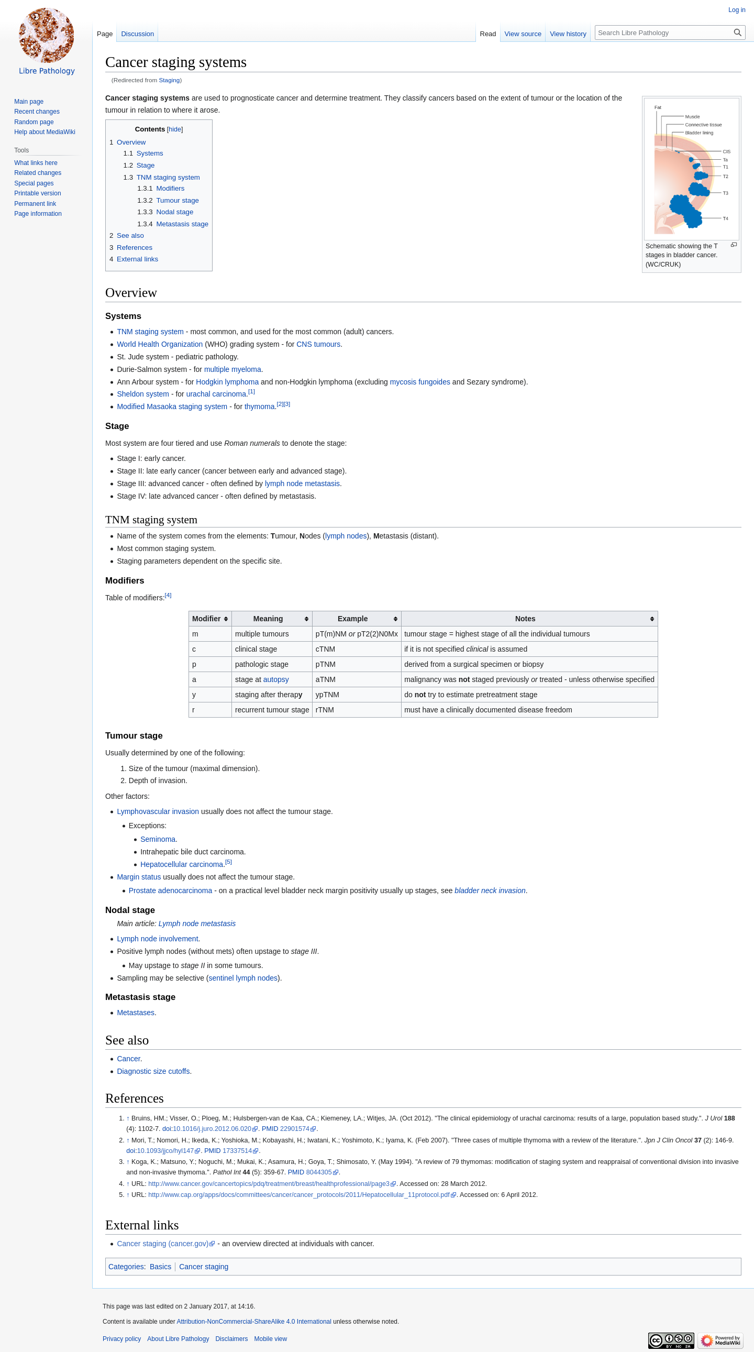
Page (105, 34)
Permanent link (35, 203)
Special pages (33, 183)
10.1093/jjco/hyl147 (165, 1151)
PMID (270, 1129)
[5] (228, 861)
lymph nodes (346, 536)
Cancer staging (203, 1266)
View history (568, 34)
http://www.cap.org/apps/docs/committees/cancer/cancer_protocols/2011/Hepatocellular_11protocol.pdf (298, 1195)
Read (488, 34)
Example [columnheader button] (353, 618)
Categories (126, 1266)
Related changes (37, 173)
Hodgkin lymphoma (227, 382)
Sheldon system (143, 394)
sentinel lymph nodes (243, 978)
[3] (286, 403)
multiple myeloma (232, 369)
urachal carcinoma (216, 394)
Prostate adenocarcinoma (171, 890)
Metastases (135, 1012)
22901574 (294, 1129)
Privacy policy (122, 1339)
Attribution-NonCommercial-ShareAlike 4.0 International (253, 1321)
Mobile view (270, 1339)
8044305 (319, 1172)
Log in (737, 10)
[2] (279, 403)
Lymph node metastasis (197, 923)
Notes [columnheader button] (525, 618)
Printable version (37, 193)
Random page (33, 122)
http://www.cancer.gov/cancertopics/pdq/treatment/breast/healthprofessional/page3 (269, 1184)
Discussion (137, 34)
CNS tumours (318, 344)
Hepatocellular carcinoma (181, 864)
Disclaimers (231, 1339)
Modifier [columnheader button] (206, 618)
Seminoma (157, 839)
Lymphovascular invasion (158, 811)
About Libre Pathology (178, 1339)
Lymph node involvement (157, 939)
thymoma (260, 406)
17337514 (237, 1151)
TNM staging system (150, 331)
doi (166, 1129)
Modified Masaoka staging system (172, 406)
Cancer (128, 1058)
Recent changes (37, 111)
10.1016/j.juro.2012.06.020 (212, 1129)
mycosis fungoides (420, 382)
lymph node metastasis (302, 483)
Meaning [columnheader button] (268, 618)
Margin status (139, 877)
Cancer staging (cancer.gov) (162, 1243)
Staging (169, 79)
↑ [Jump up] (127, 1118)
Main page (28, 101)
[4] (168, 594)
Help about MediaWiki (44, 132)
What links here (36, 163)
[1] (251, 391)
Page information (38, 213)
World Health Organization (160, 344)
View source (523, 34)
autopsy (276, 679)
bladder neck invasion (489, 890)
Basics (160, 1266)
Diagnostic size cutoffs (153, 1071)
